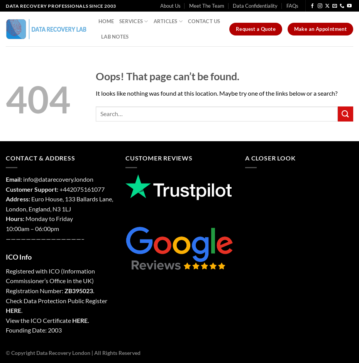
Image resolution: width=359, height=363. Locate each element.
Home (106, 21)
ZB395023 (78, 290)
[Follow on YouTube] (349, 6)
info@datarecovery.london (58, 179)
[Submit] (345, 114)
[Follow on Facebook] (312, 6)
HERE (13, 310)
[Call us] (342, 6)
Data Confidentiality (255, 6)
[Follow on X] (327, 6)
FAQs (292, 6)
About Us (170, 6)
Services (133, 21)
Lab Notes (115, 37)
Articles (168, 21)
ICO (54, 271)
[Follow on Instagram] (320, 6)
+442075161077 (82, 189)
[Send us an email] (334, 6)
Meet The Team (206, 6)
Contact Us (204, 21)
